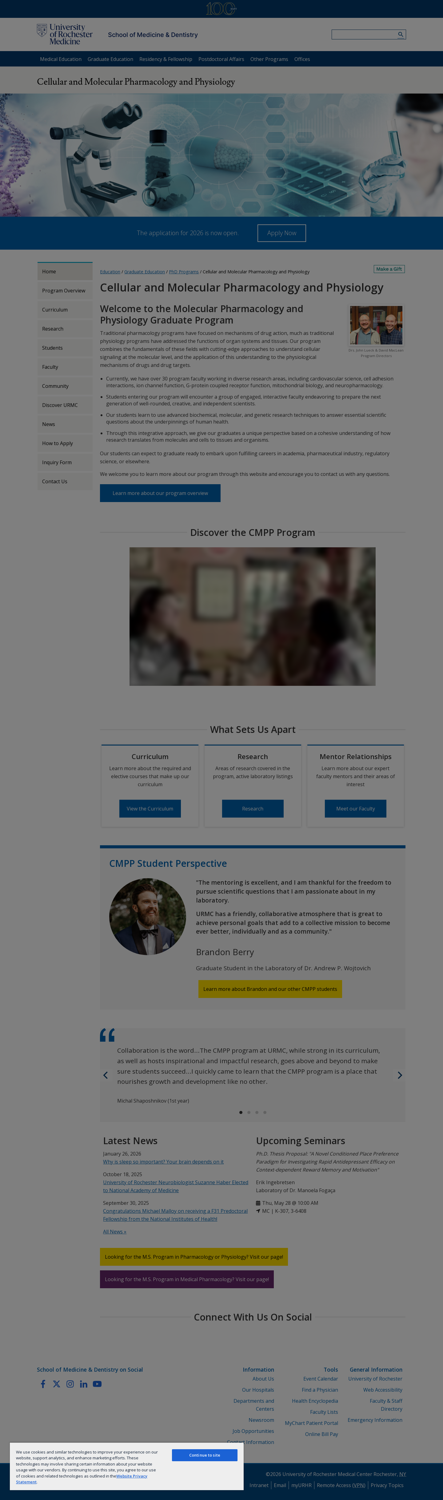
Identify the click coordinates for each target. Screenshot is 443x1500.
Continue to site (204, 1455)
